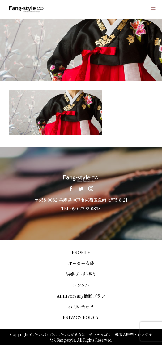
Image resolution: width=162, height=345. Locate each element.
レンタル (80, 285)
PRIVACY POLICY (81, 317)
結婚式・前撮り (81, 274)
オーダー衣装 (81, 263)
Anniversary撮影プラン (81, 296)
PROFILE (81, 252)
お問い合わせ (81, 306)
